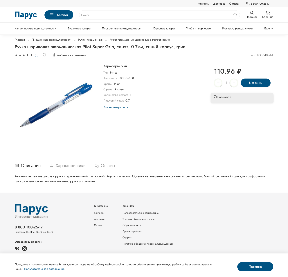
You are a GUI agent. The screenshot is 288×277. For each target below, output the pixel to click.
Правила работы (132, 231)
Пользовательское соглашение (141, 213)
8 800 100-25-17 (29, 227)
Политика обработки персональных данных (148, 244)
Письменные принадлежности (121, 28)
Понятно (255, 266)
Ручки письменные (90, 40)
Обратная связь (132, 225)
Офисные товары (164, 28)
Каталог (59, 15)
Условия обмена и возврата (138, 219)
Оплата (234, 3)
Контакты (203, 3)
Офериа (127, 237)
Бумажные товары (79, 28)
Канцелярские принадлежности (35, 28)
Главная (20, 40)
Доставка (219, 3)
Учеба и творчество (198, 28)
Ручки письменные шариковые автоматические (139, 40)
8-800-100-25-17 (258, 4)
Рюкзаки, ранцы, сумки (237, 28)
